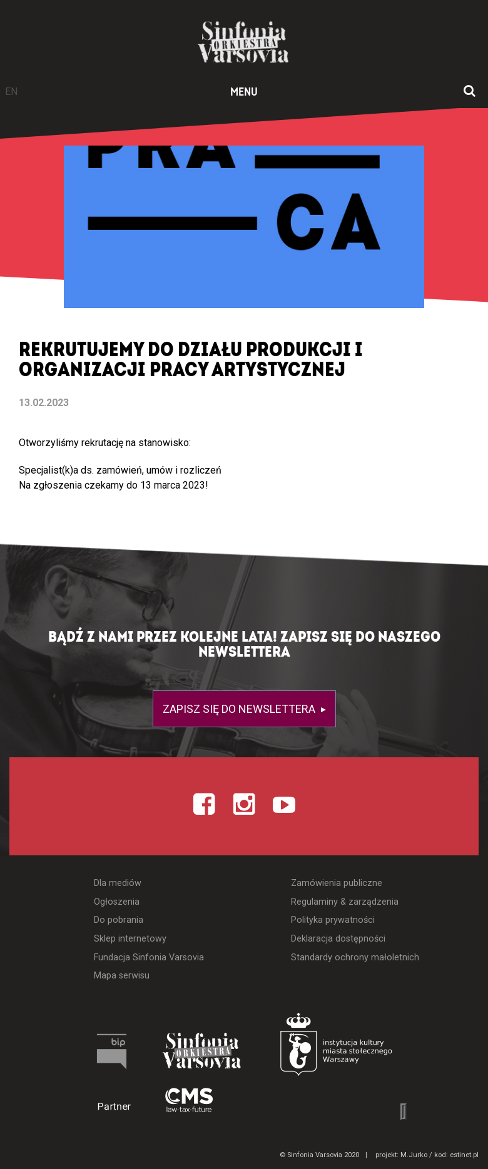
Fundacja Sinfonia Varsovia (149, 957)
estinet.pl (464, 1155)
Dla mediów (117, 883)
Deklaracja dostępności (338, 938)
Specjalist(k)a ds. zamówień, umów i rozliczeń (120, 470)
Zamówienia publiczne (336, 883)
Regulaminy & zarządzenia (345, 902)
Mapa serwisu (122, 975)
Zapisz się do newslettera (240, 708)
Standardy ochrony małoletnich (355, 957)
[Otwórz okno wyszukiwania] (469, 91)
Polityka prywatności (333, 920)
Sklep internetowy (130, 938)
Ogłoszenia (117, 902)
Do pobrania (118, 920)
